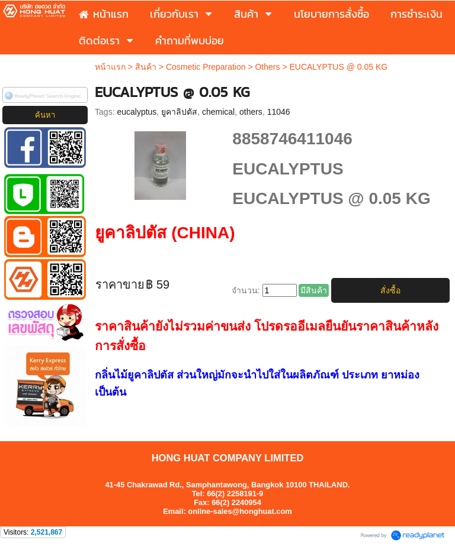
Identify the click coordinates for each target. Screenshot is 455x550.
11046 (278, 112)
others (250, 112)
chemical (218, 112)
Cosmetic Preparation (206, 67)
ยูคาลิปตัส (179, 112)
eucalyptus (136, 112)
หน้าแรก (110, 67)
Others (267, 67)
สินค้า (145, 67)
